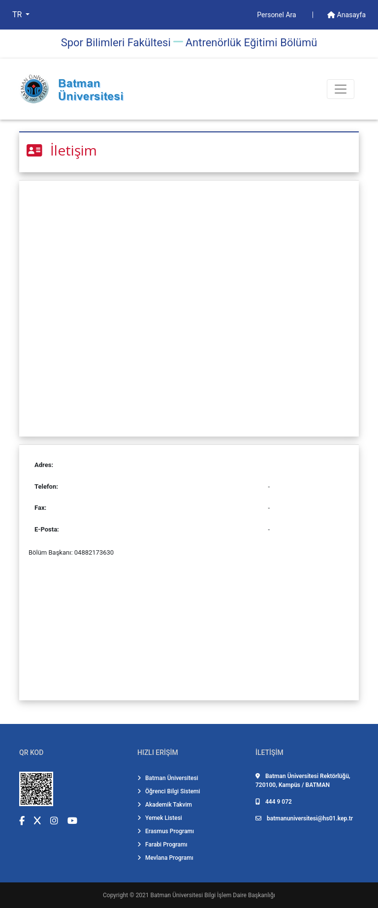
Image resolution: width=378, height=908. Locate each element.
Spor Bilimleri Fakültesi (116, 42)
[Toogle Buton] (340, 89)
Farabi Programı (162, 844)
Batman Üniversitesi (167, 778)
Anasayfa (346, 15)
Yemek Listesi (159, 817)
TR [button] (18, 14)
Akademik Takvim (164, 804)
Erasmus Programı (165, 831)
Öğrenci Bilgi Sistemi (168, 791)
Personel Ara (277, 15)
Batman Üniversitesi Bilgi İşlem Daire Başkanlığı (213, 895)
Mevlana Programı (165, 857)
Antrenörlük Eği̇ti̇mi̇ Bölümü (251, 42)
